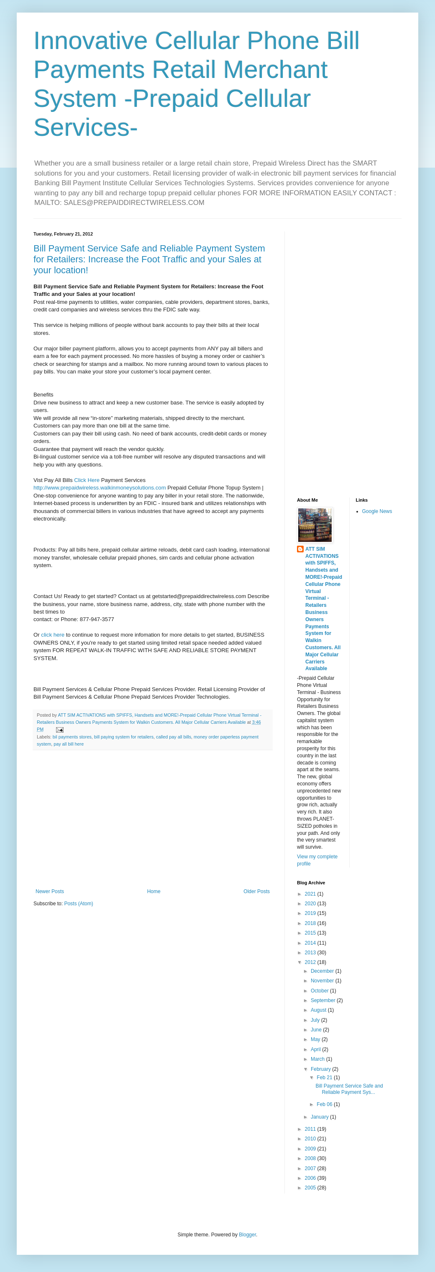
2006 (311, 1178)
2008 (311, 1158)
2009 (311, 1149)
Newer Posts (50, 891)
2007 (311, 1168)
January (320, 1117)
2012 (311, 962)
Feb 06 (325, 1104)
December (323, 971)
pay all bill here (69, 743)
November (323, 981)
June (317, 1030)
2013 (311, 953)
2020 (311, 904)
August (319, 1010)
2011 (311, 1129)
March (318, 1059)
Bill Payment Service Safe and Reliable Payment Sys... (349, 1089)
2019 (311, 913)
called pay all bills (173, 736)
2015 (311, 933)
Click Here (87, 480)
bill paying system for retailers (124, 736)
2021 (311, 894)
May (316, 1039)
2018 (311, 923)
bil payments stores (72, 736)
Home (154, 891)
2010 (311, 1139)
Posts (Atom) (78, 904)
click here (52, 635)
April (316, 1049)
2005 (311, 1188)
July (316, 1020)
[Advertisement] (152, 819)
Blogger (247, 1235)
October (320, 991)
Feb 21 (325, 1077)
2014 (311, 943)
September (324, 1000)
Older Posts (256, 891)
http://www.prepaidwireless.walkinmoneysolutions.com (99, 487)
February (321, 1069)
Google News (377, 511)
